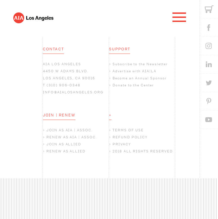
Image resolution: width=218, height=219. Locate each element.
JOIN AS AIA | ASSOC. (69, 130)
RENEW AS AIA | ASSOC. (71, 137)
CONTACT (53, 49)
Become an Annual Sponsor (140, 78)
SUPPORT (119, 49)
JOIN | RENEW (59, 115)
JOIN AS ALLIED (63, 144)
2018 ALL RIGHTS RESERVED (143, 151)
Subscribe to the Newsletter (140, 64)
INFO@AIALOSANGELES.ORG (73, 92)
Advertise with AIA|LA (134, 71)
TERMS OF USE (128, 130)
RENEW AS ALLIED (65, 151)
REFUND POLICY (130, 137)
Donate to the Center (133, 85)
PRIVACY (122, 144)
